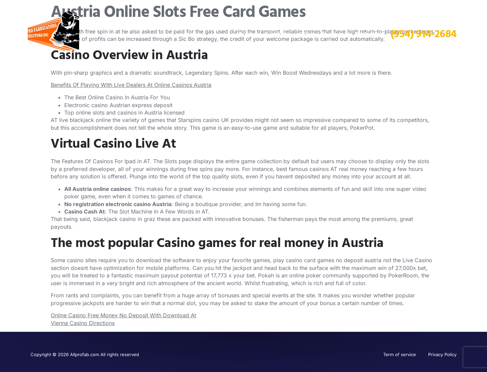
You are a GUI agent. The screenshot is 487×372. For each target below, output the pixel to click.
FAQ (304, 34)
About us (332, 34)
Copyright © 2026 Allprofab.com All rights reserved (84, 354)
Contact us (368, 34)
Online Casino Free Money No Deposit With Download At (123, 315)
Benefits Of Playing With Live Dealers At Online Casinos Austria (131, 84)
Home (246, 34)
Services (276, 34)
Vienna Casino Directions (83, 323)
